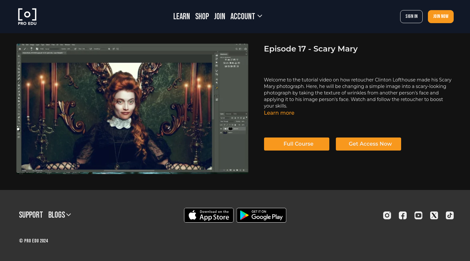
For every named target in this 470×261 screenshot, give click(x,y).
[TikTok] (450, 215)
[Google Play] (261, 215)
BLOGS (59, 215)
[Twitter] (434, 215)
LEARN (181, 17)
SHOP (202, 17)
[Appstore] (209, 215)
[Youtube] (418, 215)
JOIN (219, 17)
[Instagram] (387, 215)
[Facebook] (403, 215)
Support (31, 215)
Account (246, 17)
